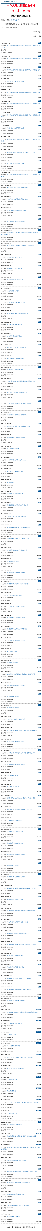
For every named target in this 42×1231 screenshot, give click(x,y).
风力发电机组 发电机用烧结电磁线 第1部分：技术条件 (21, 888)
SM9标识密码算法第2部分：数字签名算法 (18, 1183)
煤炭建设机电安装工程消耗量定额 (16, 572)
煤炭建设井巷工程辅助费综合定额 (16, 437)
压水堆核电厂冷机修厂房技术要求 (16, 221)
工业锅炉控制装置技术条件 (14, 820)
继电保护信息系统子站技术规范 (15, 967)
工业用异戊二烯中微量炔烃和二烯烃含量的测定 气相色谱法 (23, 1102)
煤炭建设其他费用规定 (13, 696)
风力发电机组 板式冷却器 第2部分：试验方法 (19, 989)
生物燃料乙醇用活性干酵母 (14, 257)
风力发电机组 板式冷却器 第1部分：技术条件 (19, 978)
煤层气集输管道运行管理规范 (15, 268)
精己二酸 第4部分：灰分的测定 (15, 1068)
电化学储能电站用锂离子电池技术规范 (17, 922)
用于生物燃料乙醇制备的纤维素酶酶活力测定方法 (20, 246)
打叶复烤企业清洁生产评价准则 (15, 81)
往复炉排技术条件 (12, 651)
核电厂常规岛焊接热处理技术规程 (16, 302)
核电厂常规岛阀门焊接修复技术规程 (17, 415)
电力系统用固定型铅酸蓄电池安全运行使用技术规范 (21, 910)
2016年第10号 (15, 20)
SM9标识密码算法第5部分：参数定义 (17, 1160)
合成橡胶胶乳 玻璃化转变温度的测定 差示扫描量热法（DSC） (24, 1012)
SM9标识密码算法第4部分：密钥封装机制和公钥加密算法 (22, 1171)
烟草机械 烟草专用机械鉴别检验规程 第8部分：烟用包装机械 (23, 92)
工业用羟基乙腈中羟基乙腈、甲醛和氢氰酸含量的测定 (21, 1136)
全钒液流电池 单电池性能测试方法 (16, 460)
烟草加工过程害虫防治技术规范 (15, 163)
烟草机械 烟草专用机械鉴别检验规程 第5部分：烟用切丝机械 (23, 58)
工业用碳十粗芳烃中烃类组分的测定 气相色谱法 (20, 1057)
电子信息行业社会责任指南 (14, 1124)
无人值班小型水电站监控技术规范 (16, 640)
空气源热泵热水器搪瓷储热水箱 (15, 358)
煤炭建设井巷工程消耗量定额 (15, 843)
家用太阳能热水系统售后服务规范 (16, 764)
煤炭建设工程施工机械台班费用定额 (17, 629)
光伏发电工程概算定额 (13, 708)
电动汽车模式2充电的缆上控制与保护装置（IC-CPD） (21, 381)
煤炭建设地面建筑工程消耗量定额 (16, 854)
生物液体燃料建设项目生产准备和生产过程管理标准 (21, 674)
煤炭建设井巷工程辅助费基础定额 (16, 617)
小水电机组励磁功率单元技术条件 (16, 685)
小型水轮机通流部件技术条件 (15, 899)
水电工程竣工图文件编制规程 (15, 955)
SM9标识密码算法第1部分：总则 (16, 1194)
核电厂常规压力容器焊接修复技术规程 (17, 313)
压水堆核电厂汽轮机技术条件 (15, 279)
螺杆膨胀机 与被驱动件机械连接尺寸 (17, 392)
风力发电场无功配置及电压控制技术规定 (18, 933)
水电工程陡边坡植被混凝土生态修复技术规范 (19, 403)
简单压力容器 (11, 482)
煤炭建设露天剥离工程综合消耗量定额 (17, 505)
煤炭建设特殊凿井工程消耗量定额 (16, 877)
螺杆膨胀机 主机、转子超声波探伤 (16, 347)
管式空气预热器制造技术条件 (15, 493)
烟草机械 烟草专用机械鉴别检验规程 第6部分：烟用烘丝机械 (23, 103)
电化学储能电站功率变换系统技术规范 (17, 199)
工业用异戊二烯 (11, 1034)
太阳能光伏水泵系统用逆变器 (15, 831)
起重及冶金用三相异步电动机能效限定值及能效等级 (21, 753)
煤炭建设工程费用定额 (13, 786)
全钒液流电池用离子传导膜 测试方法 (17, 550)
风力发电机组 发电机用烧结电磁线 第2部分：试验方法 (21, 944)
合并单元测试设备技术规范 (14, 595)
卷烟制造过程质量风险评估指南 (15, 128)
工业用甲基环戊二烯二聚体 (14, 1046)
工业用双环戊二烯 (12, 1113)
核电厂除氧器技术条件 (13, 291)
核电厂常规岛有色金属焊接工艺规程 (17, 210)
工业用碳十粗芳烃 (12, 1079)
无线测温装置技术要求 (13, 865)
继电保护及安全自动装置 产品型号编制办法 (18, 527)
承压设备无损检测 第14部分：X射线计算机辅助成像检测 (22, 730)
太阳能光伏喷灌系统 (12, 662)
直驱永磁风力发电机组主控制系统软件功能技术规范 (21, 798)
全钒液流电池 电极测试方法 (14, 336)
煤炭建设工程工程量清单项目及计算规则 (18, 584)
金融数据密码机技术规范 (14, 1216)
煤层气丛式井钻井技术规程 (14, 324)
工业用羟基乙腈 (11, 1091)
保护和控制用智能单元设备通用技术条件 (18, 539)
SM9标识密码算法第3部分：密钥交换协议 (18, 1205)
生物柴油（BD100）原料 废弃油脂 (16, 516)
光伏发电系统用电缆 (12, 775)
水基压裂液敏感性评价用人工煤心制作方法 (18, 426)
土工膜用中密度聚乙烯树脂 (14, 1023)
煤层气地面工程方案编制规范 (15, 369)
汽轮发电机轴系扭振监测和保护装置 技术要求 (19, 809)
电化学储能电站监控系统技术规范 (16, 719)
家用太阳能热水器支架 (13, 561)
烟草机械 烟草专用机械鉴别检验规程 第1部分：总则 (21, 152)
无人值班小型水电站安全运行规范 (16, 606)
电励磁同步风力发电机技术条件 (15, 741)
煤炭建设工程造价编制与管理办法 (16, 1001)
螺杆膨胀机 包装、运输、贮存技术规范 (17, 187)
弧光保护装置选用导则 (13, 448)
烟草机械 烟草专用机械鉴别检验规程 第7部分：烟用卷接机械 (23, 70)
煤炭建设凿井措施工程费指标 (15, 471)
